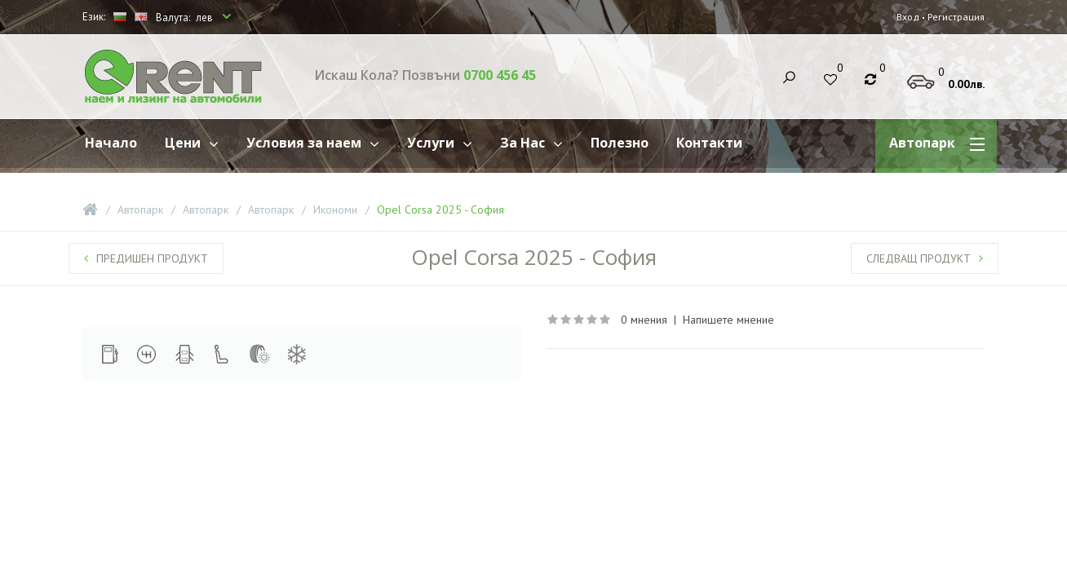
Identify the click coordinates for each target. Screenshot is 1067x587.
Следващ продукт (924, 258)
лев (205, 17)
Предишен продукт (146, 258)
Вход (905, 17)
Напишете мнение (728, 319)
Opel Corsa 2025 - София (440, 209)
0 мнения (644, 319)
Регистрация (955, 17)
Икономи (335, 209)
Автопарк (140, 209)
